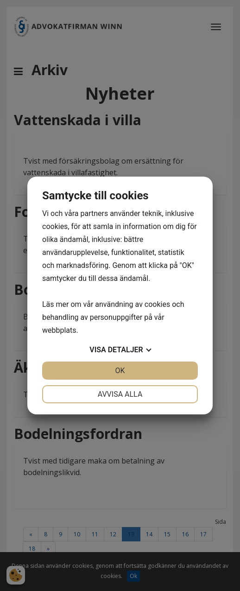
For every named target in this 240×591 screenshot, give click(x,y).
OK (120, 370)
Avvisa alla (120, 394)
